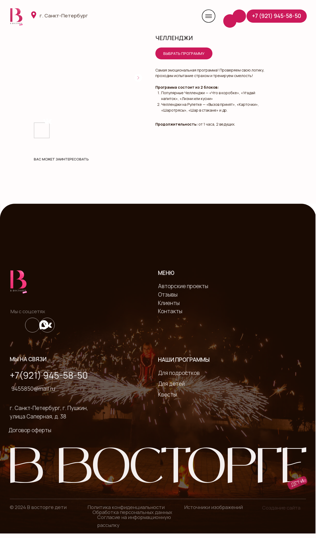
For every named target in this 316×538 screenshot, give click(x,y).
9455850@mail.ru (33, 388)
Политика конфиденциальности (126, 507)
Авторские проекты (183, 286)
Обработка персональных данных (132, 512)
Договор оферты (29, 430)
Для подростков (179, 373)
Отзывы (168, 294)
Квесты (167, 394)
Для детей (171, 383)
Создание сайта (281, 507)
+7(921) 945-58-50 (49, 375)
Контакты (170, 311)
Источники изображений (213, 507)
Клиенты (169, 303)
